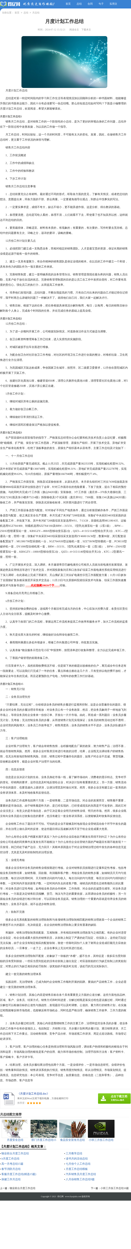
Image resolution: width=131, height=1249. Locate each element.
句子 (101, 3)
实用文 (113, 3)
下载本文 (86, 29)
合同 (90, 3)
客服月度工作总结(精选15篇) (18, 1174)
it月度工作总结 (10, 1158)
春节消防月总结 (11, 1168)
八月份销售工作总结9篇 (80, 1179)
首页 (68, 3)
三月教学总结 (74, 1153)
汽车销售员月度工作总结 (81, 1174)
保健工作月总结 (11, 1179)
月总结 (35, 13)
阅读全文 (74, 29)
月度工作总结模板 (77, 1168)
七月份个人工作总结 (78, 1163)
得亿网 (60, 1196)
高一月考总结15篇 (12, 1163)
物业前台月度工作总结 (15, 1153)
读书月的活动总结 (77, 1158)
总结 (79, 3)
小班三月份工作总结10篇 (114, 1188)
